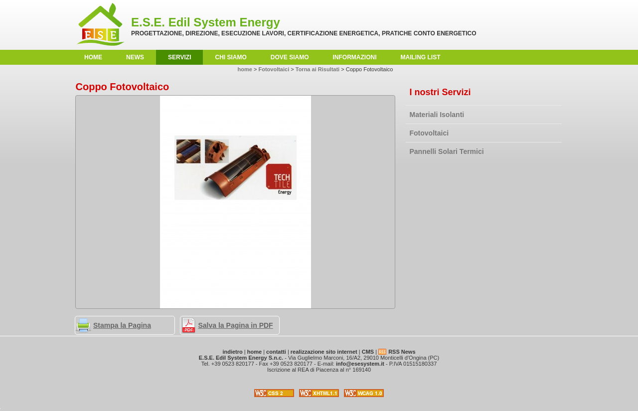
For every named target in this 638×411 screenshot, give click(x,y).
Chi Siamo (230, 57)
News (135, 57)
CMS (368, 352)
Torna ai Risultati (317, 69)
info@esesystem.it (360, 364)
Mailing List (421, 57)
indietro (232, 352)
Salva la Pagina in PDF (235, 325)
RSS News (401, 352)
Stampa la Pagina (122, 325)
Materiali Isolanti (437, 115)
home (93, 57)
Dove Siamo (290, 57)
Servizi (179, 57)
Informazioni (355, 57)
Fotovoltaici (429, 133)
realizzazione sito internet (324, 352)
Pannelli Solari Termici (447, 151)
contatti (276, 352)
